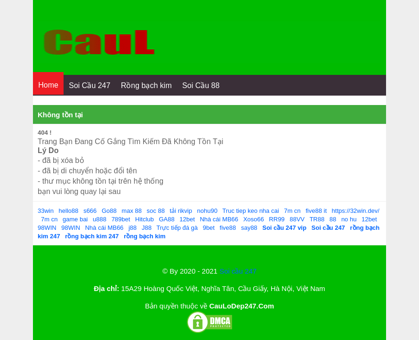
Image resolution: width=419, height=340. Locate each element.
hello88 (69, 210)
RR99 (276, 219)
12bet (187, 219)
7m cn (292, 210)
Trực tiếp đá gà (177, 227)
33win (46, 210)
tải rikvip (181, 210)
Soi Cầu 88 (200, 85)
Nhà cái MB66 (219, 219)
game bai (75, 219)
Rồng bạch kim (146, 85)
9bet (209, 227)
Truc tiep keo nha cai (250, 210)
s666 (90, 210)
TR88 (316, 219)
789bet (121, 219)
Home (48, 85)
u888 (99, 219)
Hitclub (144, 219)
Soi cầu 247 (238, 271)
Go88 (109, 210)
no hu (349, 219)
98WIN (47, 227)
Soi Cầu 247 (89, 85)
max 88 (131, 210)
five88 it (316, 210)
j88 (133, 227)
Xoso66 (253, 219)
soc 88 (156, 210)
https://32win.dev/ (355, 210)
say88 (249, 227)
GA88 (166, 219)
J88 (147, 227)
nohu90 (207, 210)
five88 (228, 227)
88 (333, 219)
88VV (297, 219)
